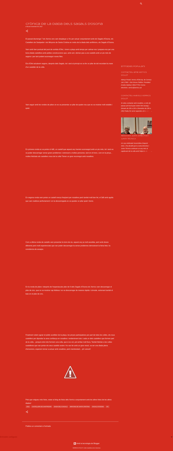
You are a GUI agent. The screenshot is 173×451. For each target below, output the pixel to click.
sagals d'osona (98, 406)
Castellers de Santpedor (41, 406)
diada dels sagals (60, 406)
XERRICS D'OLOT (30, 3)
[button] (27, 31)
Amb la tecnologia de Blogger (86, 443)
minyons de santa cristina (79, 406)
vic (107, 406)
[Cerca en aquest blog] (154, 3)
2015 (27, 406)
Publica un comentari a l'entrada (38, 426)
